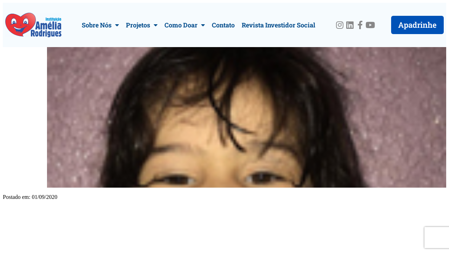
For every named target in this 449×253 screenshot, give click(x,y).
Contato (223, 25)
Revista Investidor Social (278, 25)
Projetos (142, 25)
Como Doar (185, 25)
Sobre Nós (100, 25)
